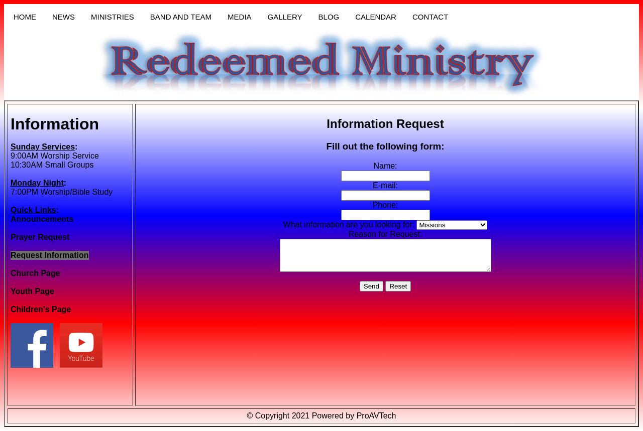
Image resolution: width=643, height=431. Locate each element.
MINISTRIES (112, 17)
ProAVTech (376, 415)
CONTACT (430, 17)
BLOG (329, 17)
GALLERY (285, 17)
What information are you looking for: (348, 224)
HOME (25, 17)
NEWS (63, 17)
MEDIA (240, 17)
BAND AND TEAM (180, 17)
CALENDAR (375, 17)
